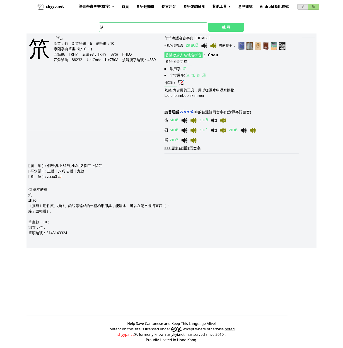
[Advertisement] (88, 96)
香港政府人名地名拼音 (183, 54)
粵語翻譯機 (145, 6)
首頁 (125, 6)
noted (230, 329)
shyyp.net (125, 334)
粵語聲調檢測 (194, 6)
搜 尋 (226, 27)
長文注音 (169, 6)
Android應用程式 (274, 6)
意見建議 (245, 6)
